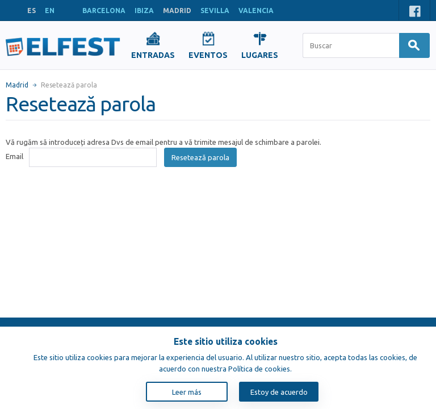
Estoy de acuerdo (279, 392)
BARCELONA (103, 10)
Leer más (187, 392)
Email (14, 156)
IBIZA (144, 10)
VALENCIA (256, 10)
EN (49, 10)
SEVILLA (214, 10)
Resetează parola (200, 157)
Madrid (17, 85)
